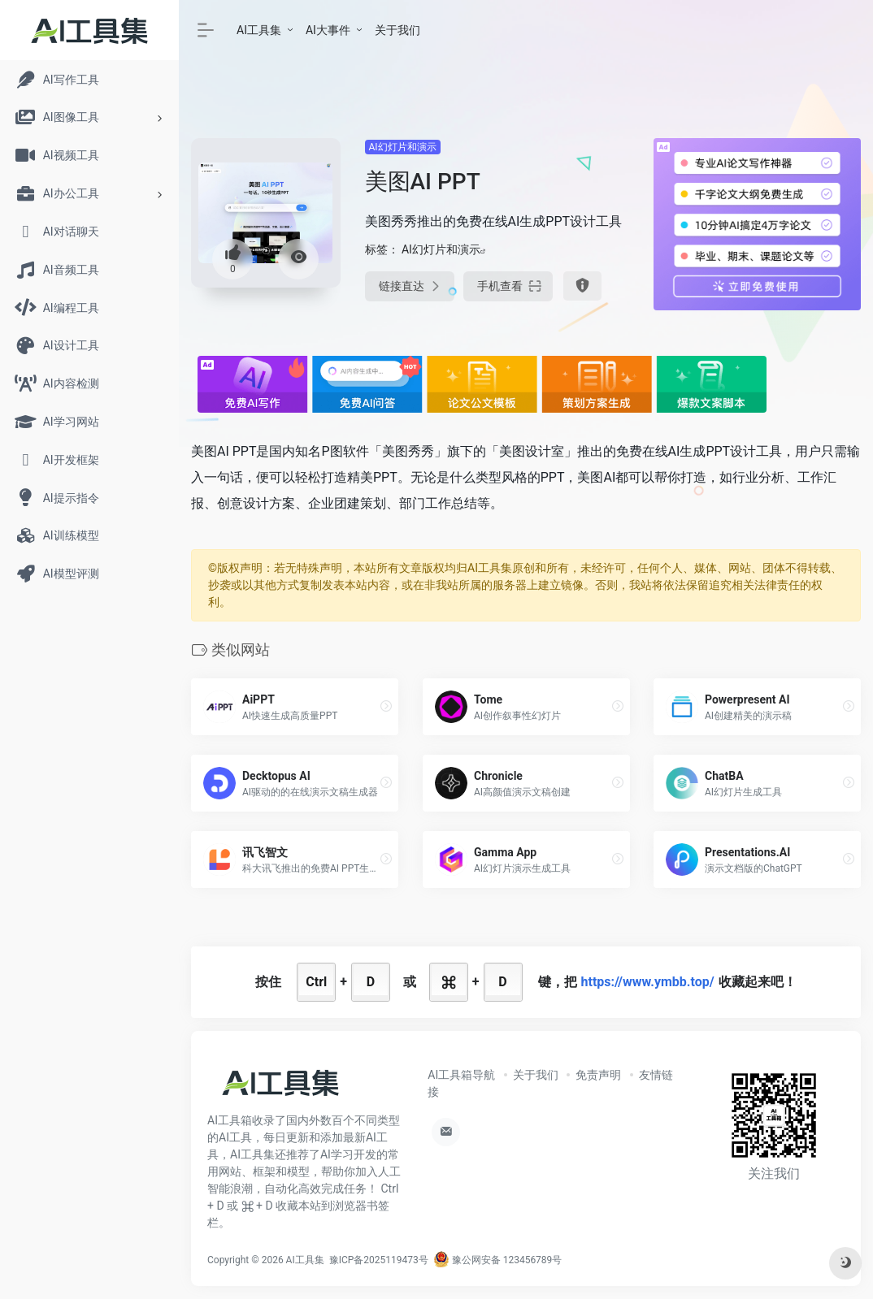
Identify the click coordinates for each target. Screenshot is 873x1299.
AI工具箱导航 (461, 1074)
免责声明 (598, 1074)
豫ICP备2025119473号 (378, 1260)
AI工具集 (259, 30)
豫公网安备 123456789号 (497, 1260)
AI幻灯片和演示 (402, 147)
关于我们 (397, 30)
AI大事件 (328, 30)
